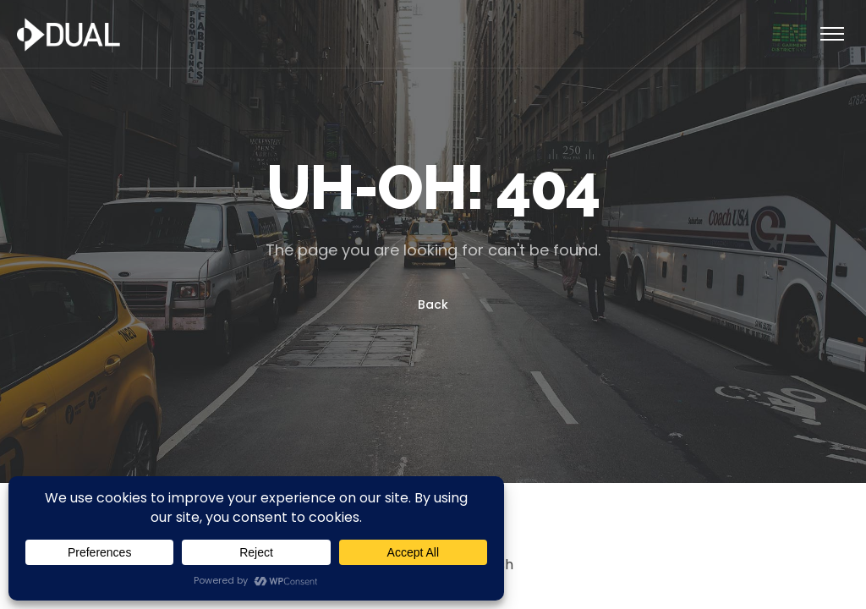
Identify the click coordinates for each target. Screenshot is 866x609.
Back (433, 304)
